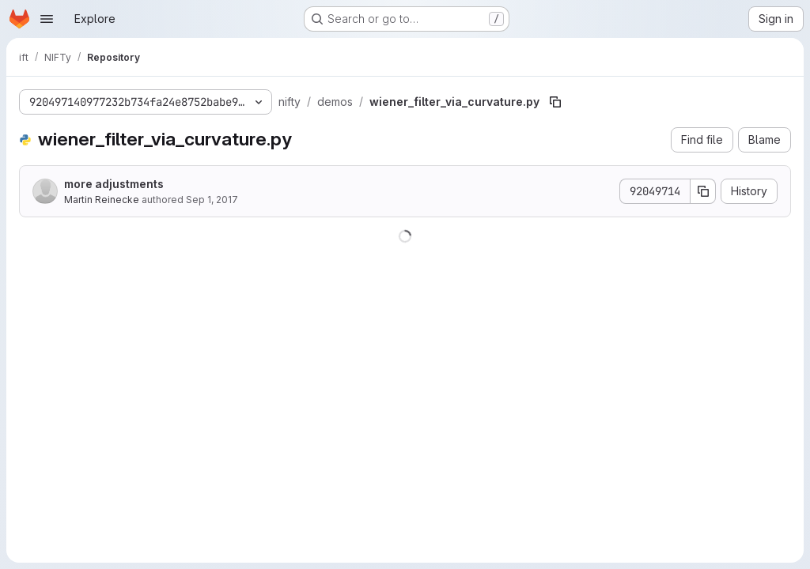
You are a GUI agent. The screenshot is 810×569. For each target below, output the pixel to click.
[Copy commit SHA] (703, 191)
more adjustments (114, 183)
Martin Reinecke (101, 199)
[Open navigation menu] (46, 19)
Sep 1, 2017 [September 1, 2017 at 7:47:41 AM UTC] (212, 199)
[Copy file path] (555, 102)
